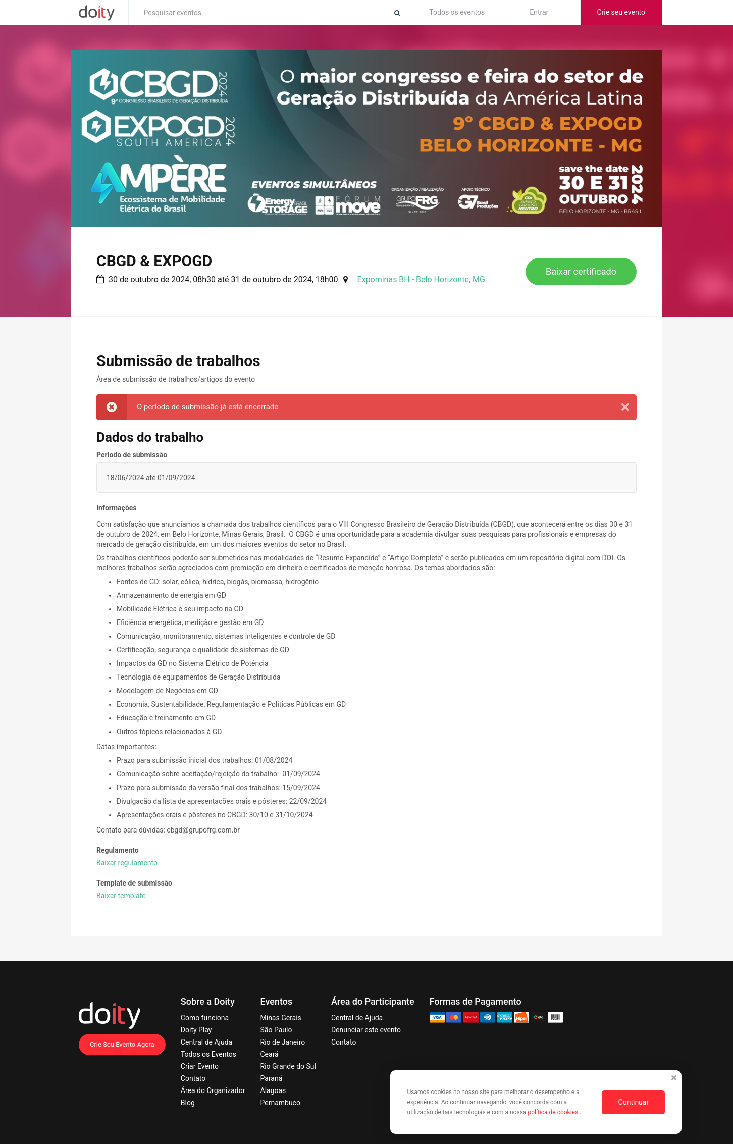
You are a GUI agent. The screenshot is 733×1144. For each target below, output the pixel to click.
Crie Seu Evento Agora (122, 1044)
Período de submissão (131, 455)
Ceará (269, 1054)
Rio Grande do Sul (288, 1066)
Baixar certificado (581, 271)
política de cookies (554, 1112)
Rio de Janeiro (282, 1042)
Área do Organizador (213, 1090)
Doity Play (196, 1030)
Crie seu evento (621, 12)
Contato (193, 1078)
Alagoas (273, 1090)
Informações (116, 508)
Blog (188, 1103)
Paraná (271, 1078)
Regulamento (117, 850)
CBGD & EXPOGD (154, 261)
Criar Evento (200, 1066)
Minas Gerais (280, 1018)
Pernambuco (280, 1103)
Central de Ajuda (206, 1042)
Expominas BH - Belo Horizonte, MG (421, 279)
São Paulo (276, 1030)
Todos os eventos (457, 12)
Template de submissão (134, 883)
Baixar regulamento (127, 863)
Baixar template (121, 896)
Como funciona (205, 1018)
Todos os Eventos (208, 1054)
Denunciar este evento (366, 1030)
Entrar (539, 12)
